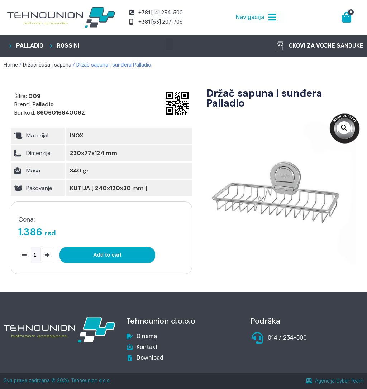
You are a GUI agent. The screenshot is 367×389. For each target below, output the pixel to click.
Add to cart (107, 255)
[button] (169, 44)
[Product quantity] (36, 255)
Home (11, 65)
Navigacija (250, 17)
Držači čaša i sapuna (47, 65)
